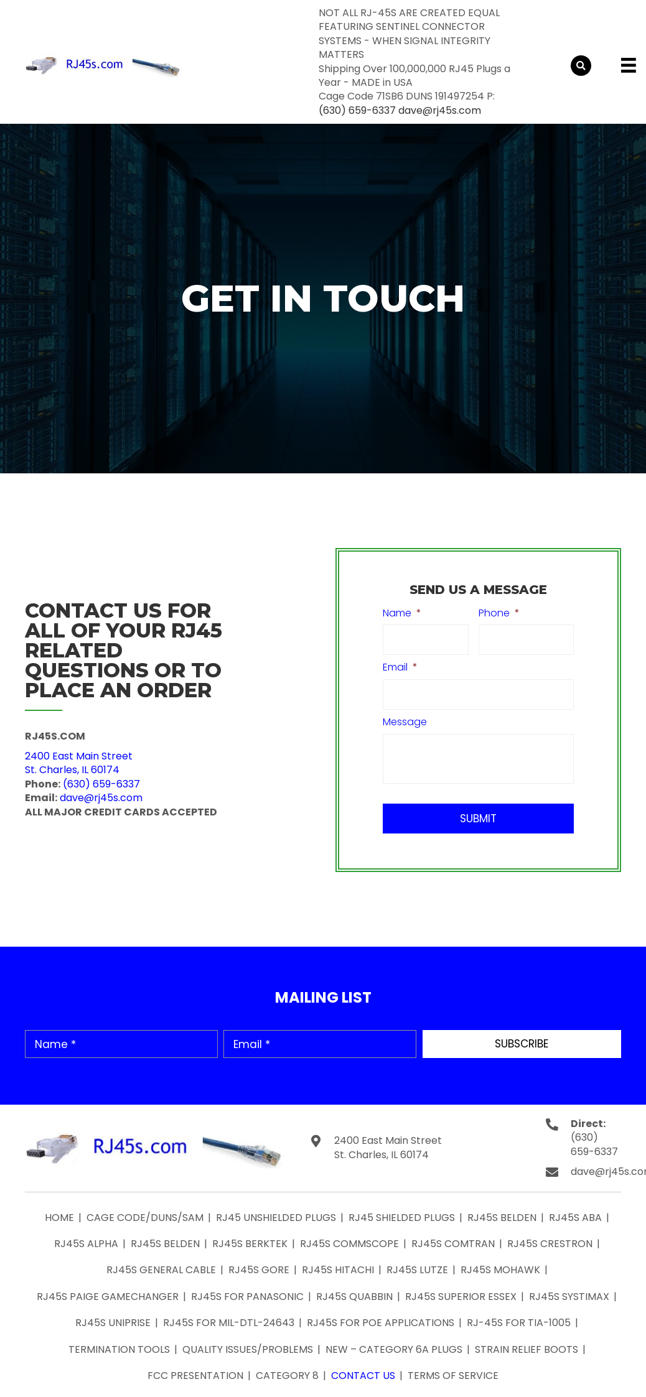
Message (405, 722)
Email (400, 667)
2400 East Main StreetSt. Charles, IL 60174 (79, 763)
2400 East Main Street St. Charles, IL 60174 (388, 1147)
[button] (522, 1044)
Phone (499, 613)
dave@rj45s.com (439, 110)
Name (402, 613)
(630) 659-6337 (357, 110)
